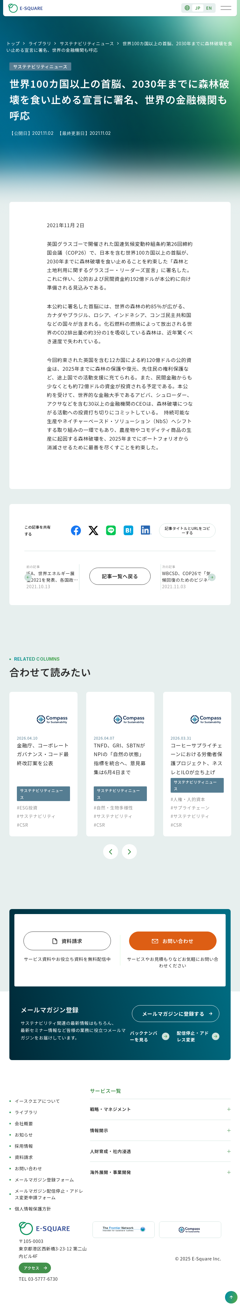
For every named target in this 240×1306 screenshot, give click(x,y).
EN (209, 8)
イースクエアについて (37, 1100)
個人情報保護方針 (33, 1207)
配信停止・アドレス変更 (198, 1035)
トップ (13, 43)
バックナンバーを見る (149, 1035)
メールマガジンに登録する (178, 1012)
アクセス (36, 1266)
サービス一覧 (105, 1089)
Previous (110, 850)
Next (129, 850)
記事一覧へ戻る (120, 575)
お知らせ (24, 1133)
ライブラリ (39, 43)
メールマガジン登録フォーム (44, 1178)
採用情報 (24, 1145)
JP (197, 8)
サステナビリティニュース (87, 43)
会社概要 (24, 1122)
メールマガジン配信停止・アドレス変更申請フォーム (49, 1192)
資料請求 (72, 939)
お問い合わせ (178, 939)
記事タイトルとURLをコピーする (187, 530)
